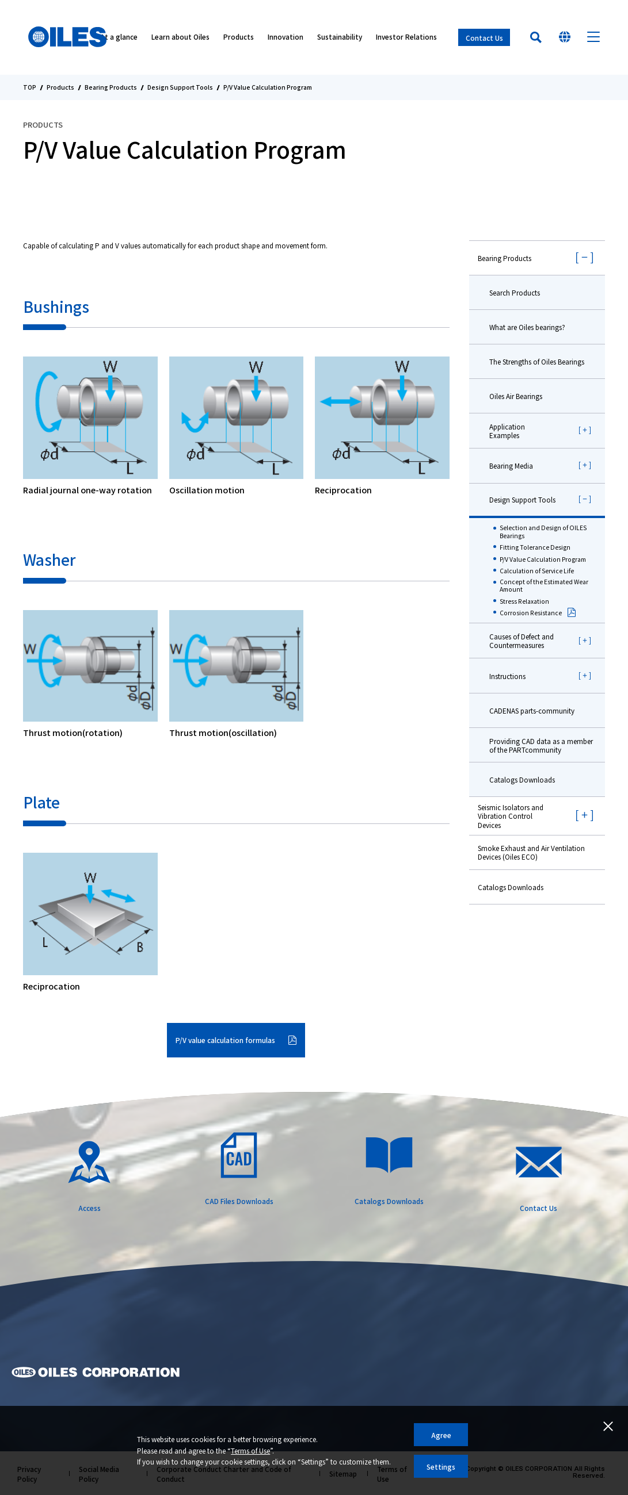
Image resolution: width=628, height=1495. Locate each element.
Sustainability (339, 38)
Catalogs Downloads (522, 779)
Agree (441, 1435)
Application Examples (507, 430)
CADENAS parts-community (531, 710)
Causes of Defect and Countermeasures (521, 640)
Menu (593, 37)
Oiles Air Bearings (515, 396)
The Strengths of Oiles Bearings (536, 361)
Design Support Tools (180, 87)
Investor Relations (406, 38)
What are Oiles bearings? (527, 327)
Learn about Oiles (180, 38)
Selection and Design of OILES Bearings (543, 531)
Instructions (507, 676)
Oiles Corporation (68, 37)
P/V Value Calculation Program (543, 559)
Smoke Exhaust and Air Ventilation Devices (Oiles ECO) (531, 852)
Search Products (514, 292)
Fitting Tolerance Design (535, 547)
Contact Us (484, 38)
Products (238, 38)
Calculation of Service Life (537, 571)
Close (607, 1426)
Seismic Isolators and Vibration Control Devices (510, 815)
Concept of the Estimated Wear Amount (544, 585)
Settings (441, 1466)
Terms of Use (250, 1450)
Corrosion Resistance (531, 613)
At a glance (119, 38)
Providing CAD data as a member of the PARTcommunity (541, 745)
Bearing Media (511, 465)
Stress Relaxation (524, 601)
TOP (29, 87)
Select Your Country (564, 37)
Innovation (285, 38)
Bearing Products (111, 87)
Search (536, 37)
